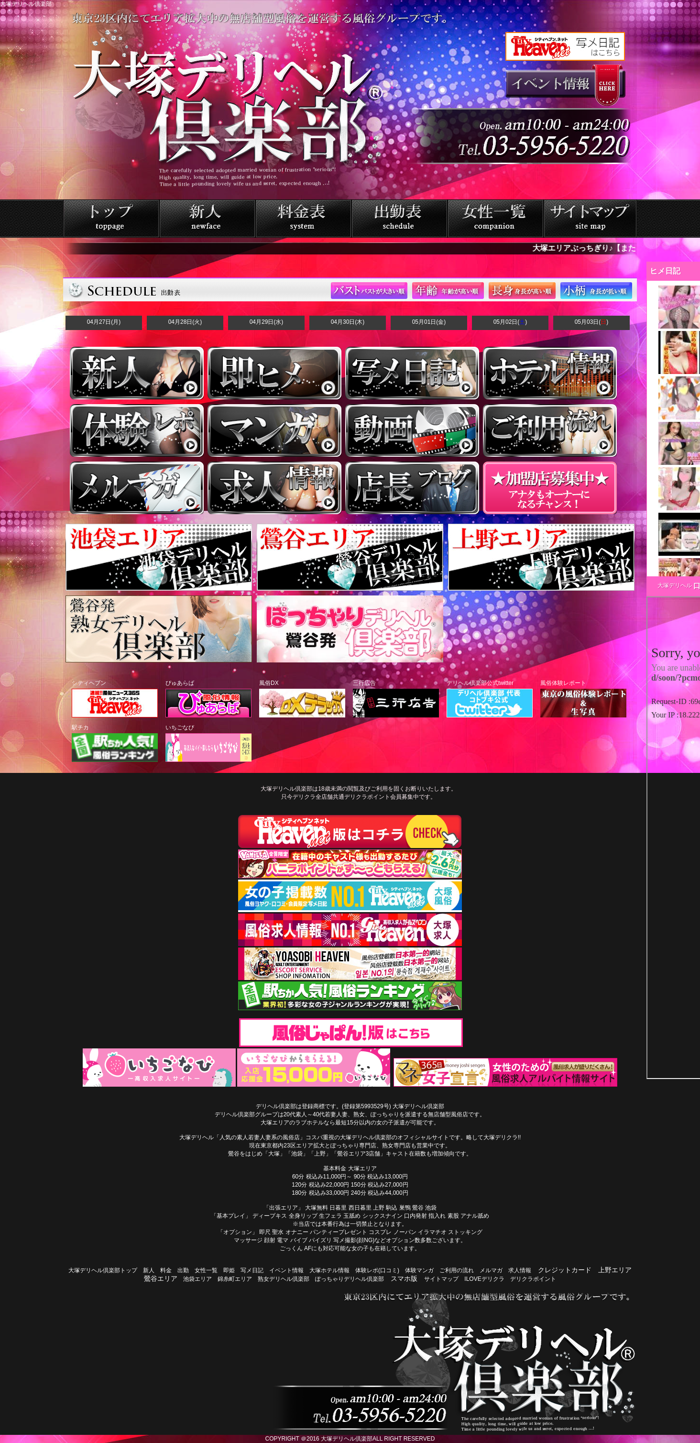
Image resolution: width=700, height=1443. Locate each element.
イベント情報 (286, 1270)
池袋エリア (197, 1279)
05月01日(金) (429, 322)
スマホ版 (404, 1278)
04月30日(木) (348, 322)
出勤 (183, 1270)
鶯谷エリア (160, 1278)
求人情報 (519, 1270)
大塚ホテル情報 (329, 1270)
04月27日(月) (104, 322)
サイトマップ (441, 1279)
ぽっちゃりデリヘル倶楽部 (349, 1279)
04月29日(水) (267, 322)
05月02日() (510, 322)
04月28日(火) (185, 322)
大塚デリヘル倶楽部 (346, 1438)
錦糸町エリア (235, 1279)
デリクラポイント (533, 1279)
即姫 (229, 1270)
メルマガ (491, 1270)
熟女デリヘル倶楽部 (283, 1279)
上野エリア (615, 1270)
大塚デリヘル (674, 585)
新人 (148, 1270)
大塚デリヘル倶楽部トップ (102, 1270)
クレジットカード (564, 1270)
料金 (166, 1270)
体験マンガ (419, 1270)
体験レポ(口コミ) (377, 1270)
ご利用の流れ (456, 1270)
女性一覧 (206, 1270)
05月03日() (592, 322)
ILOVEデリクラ (484, 1279)
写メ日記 (252, 1270)
